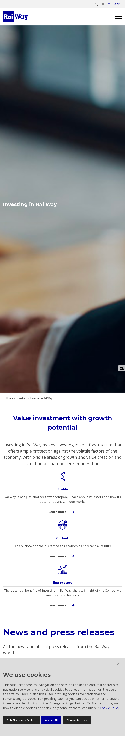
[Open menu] (117, 16)
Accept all (51, 720)
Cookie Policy (109, 708)
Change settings (76, 720)
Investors (21, 398)
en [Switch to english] (109, 4)
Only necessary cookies (21, 720)
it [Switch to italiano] (103, 4)
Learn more (62, 511)
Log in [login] (117, 3)
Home (9, 398)
